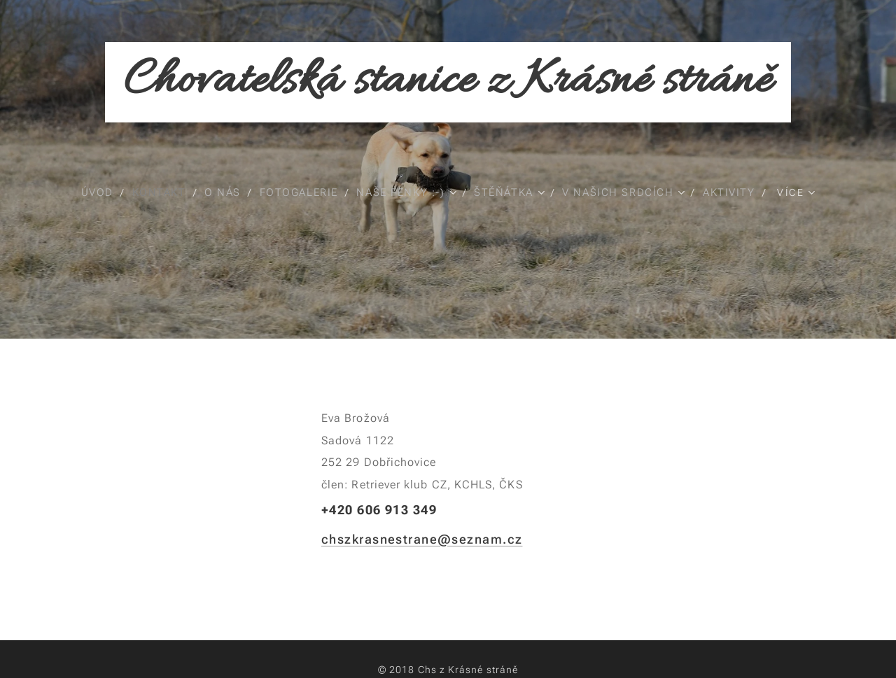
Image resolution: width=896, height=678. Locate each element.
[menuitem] (96, 192)
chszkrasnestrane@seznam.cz (421, 539)
